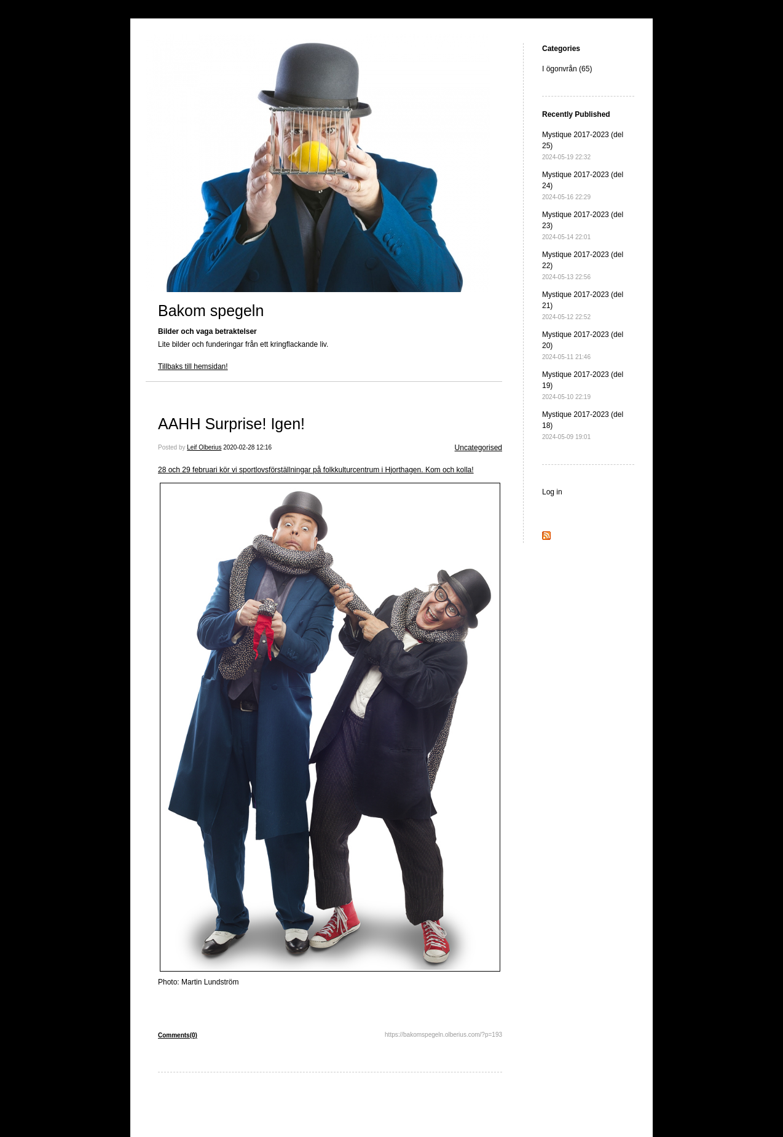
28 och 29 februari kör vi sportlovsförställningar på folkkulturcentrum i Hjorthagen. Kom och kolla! (316, 469)
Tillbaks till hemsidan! (193, 366)
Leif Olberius (204, 447)
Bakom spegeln (211, 310)
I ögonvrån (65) (567, 69)
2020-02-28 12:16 (247, 447)
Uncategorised (478, 447)
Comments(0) (177, 1035)
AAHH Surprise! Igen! (231, 423)
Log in (552, 492)
